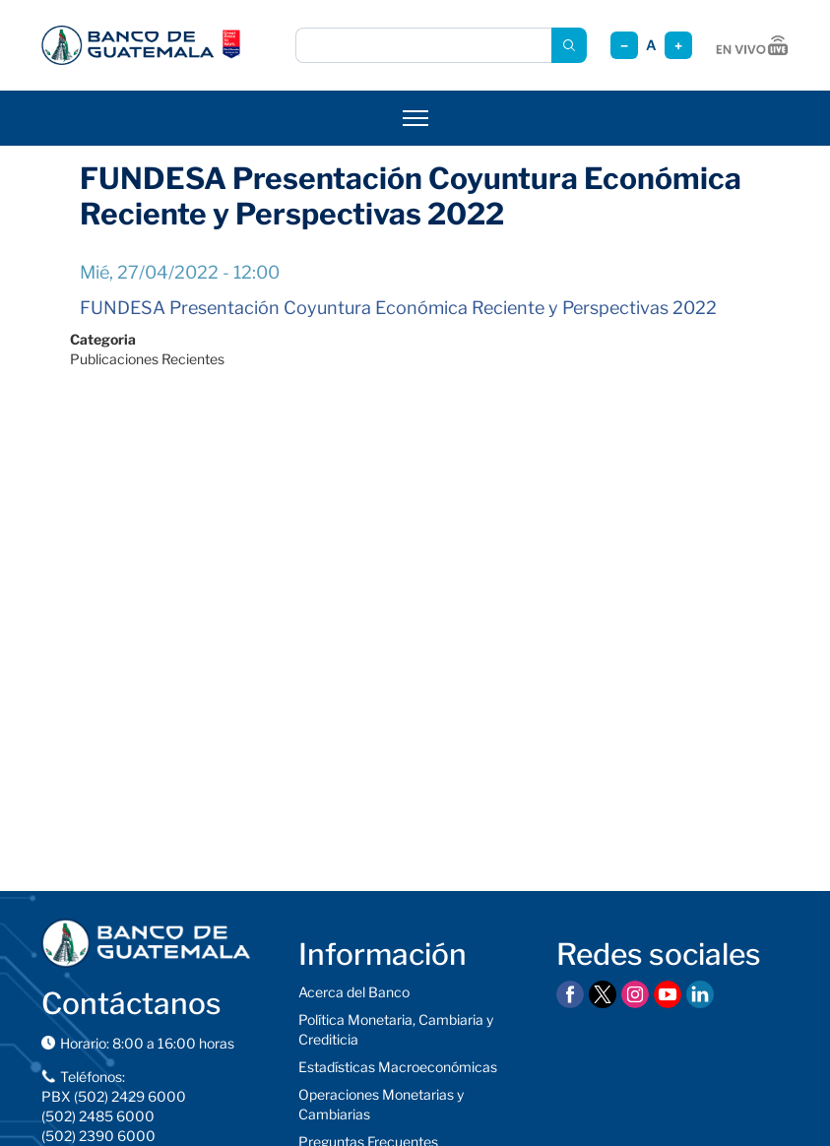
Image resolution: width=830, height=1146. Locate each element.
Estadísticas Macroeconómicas (397, 1066)
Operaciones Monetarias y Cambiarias (381, 1104)
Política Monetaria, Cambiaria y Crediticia (395, 1029)
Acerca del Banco (354, 992)
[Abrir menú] (415, 118)
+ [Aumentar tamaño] (678, 45)
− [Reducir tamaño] (624, 45)
